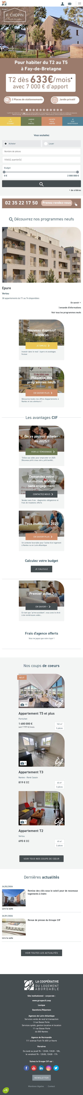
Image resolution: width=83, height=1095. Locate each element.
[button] (21, 110)
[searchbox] (42, 151)
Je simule (41, 345)
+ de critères (75, 190)
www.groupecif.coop (41, 1000)
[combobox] (41, 151)
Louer (51, 143)
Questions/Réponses (41, 1009)
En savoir (76, 302)
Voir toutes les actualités (41, 952)
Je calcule (41, 569)
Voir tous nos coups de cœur (41, 858)
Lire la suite (7, 908)
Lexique (41, 1005)
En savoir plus (41, 393)
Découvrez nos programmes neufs (41, 219)
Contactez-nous (41, 494)
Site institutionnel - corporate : (41, 995)
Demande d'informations (70, 307)
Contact (51, 1086)
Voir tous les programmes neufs (66, 312)
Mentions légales (36, 1086)
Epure (6, 288)
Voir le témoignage (41, 451)
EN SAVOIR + (42, 606)
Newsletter (41, 1077)
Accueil (5, 9)
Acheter (12, 143)
